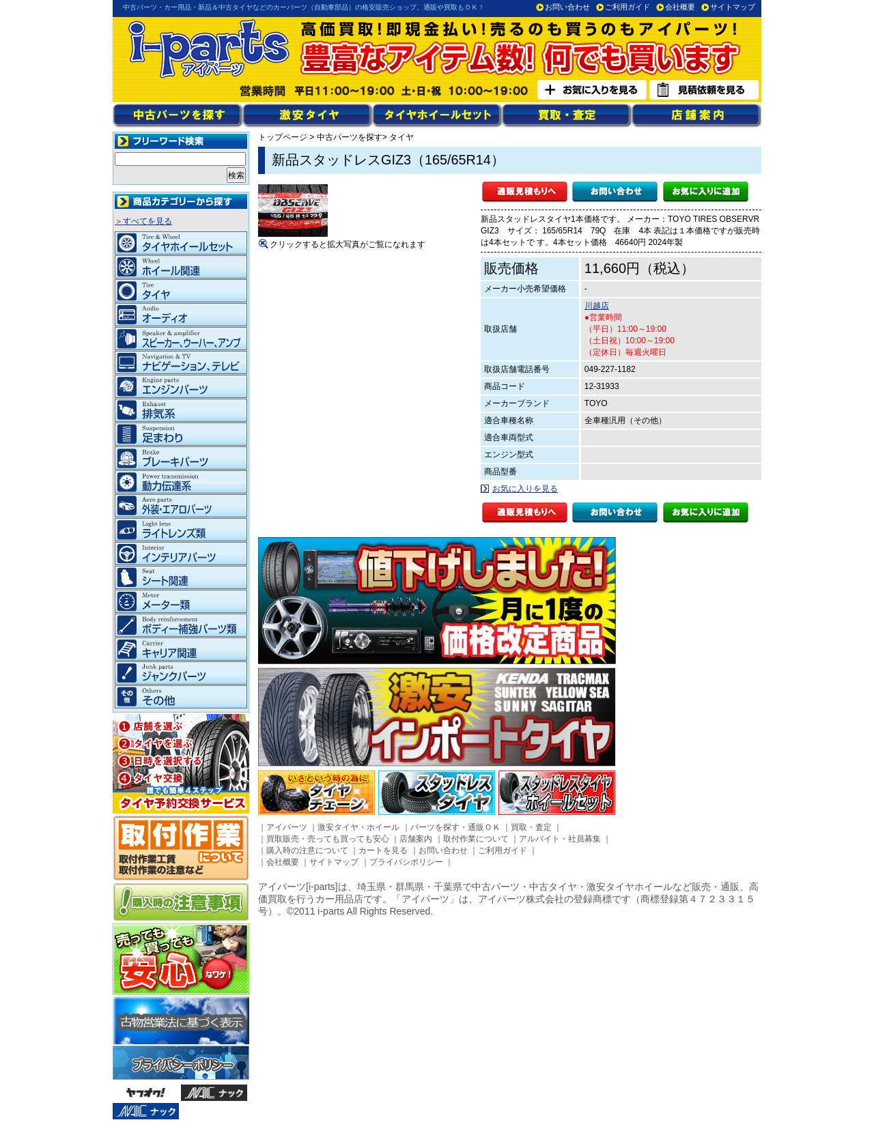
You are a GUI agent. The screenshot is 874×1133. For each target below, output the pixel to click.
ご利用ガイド (627, 7)
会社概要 (680, 7)
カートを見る (383, 850)
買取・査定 (531, 827)
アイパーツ (286, 827)
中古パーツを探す (349, 137)
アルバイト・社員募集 (560, 839)
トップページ (282, 137)
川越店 (596, 306)
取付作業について (476, 839)
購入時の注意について (307, 850)
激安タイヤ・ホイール (358, 827)
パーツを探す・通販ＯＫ (455, 827)
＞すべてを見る (143, 221)
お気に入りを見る (525, 488)
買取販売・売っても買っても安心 (327, 839)
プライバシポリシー (406, 862)
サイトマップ (732, 7)
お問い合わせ (567, 7)
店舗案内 (415, 839)
